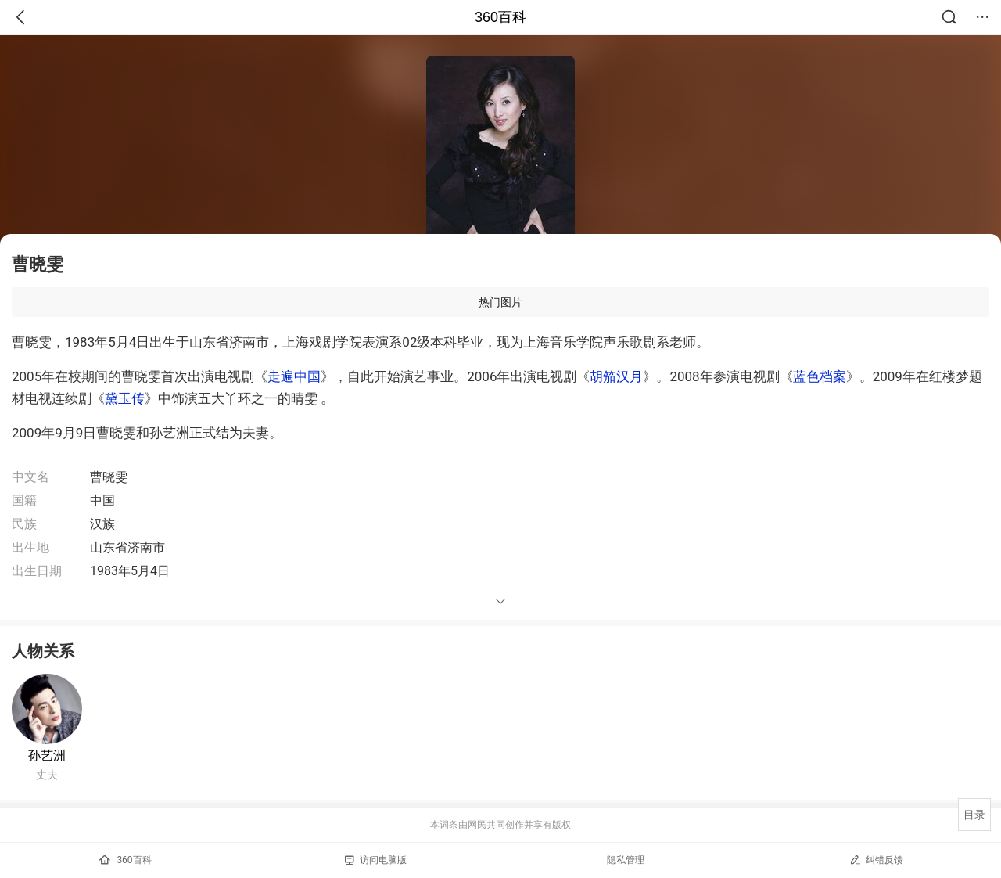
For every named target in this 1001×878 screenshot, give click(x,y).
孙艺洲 (47, 755)
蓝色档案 (819, 376)
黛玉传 (125, 398)
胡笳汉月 (616, 376)
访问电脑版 (376, 860)
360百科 (500, 17)
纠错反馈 (876, 859)
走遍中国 (294, 376)
